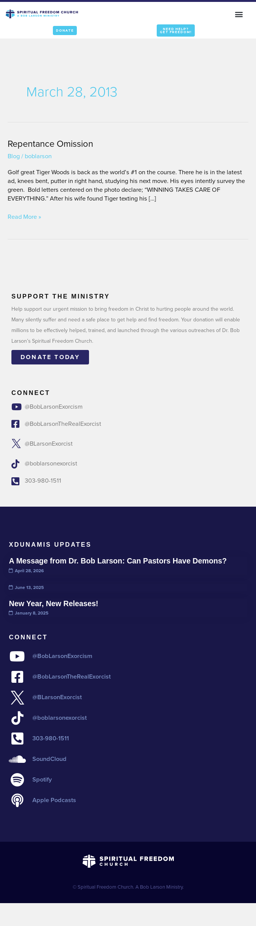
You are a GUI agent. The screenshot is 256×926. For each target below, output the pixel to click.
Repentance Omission (50, 143)
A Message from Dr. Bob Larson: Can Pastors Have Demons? (118, 561)
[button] (239, 14)
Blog (14, 156)
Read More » (24, 217)
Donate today (50, 357)
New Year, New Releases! (53, 603)
